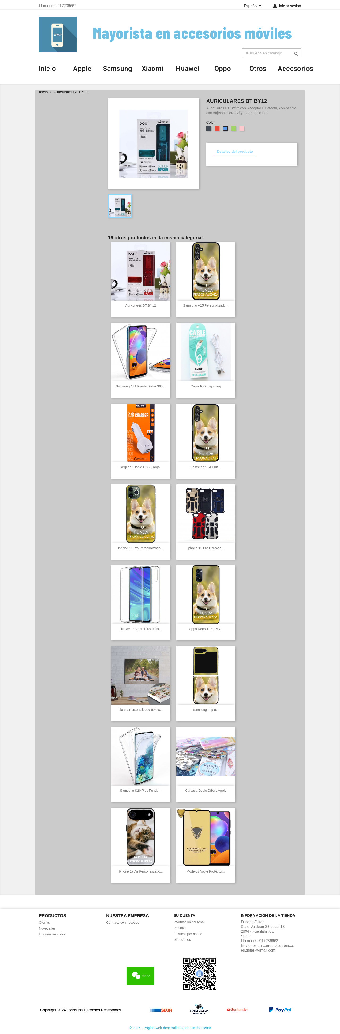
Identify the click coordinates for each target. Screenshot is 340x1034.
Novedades (47, 928)
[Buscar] (271, 53)
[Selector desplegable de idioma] (253, 6)
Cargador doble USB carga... (140, 467)
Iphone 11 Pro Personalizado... (140, 548)
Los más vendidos (52, 934)
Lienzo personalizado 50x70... (141, 710)
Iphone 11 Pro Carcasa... (205, 548)
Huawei (187, 69)
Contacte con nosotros (122, 922)
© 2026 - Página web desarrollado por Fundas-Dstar (170, 1028)
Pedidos (180, 928)
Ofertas (44, 922)
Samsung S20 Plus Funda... (140, 790)
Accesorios (295, 69)
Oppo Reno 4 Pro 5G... (206, 629)
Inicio (47, 69)
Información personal (189, 922)
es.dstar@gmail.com (258, 950)
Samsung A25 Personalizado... (205, 305)
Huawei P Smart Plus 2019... (140, 629)
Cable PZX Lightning (206, 386)
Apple (82, 69)
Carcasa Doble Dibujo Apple (205, 790)
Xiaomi (152, 69)
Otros (257, 69)
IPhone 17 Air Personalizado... (140, 871)
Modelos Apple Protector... (206, 871)
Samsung (117, 69)
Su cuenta (184, 916)
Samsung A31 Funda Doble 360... (140, 386)
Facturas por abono (188, 934)
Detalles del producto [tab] (235, 151)
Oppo (222, 69)
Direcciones (182, 940)
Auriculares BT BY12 (140, 305)
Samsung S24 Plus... (205, 467)
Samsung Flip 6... (206, 710)
